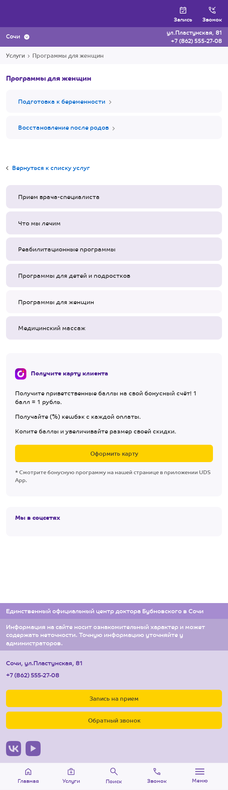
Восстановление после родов (63, 127)
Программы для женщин (56, 301)
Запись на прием (114, 698)
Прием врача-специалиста (59, 196)
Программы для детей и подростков (74, 275)
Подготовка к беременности (61, 101)
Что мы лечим (39, 222)
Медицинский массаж (51, 327)
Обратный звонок (114, 720)
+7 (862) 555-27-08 (196, 40)
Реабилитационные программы (67, 248)
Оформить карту (114, 453)
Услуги (15, 55)
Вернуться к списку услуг (51, 167)
